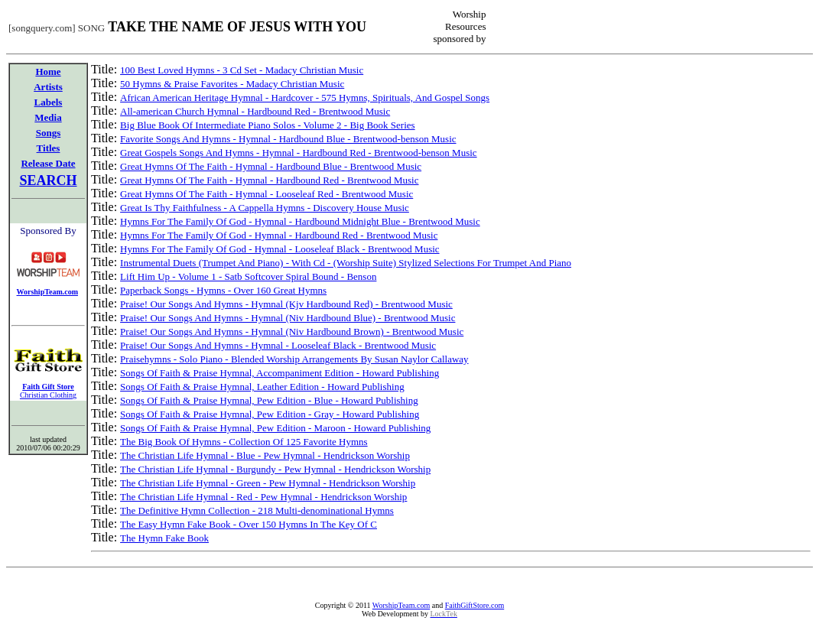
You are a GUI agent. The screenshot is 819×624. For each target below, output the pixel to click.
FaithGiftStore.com (475, 605)
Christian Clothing (48, 395)
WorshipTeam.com (401, 605)
